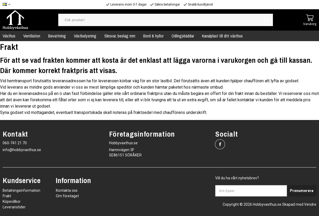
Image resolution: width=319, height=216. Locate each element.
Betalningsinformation (21, 190)
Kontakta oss (67, 190)
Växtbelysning (85, 36)
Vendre (310, 204)
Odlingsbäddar (183, 36)
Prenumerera (301, 191)
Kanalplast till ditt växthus (222, 36)
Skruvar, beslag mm (119, 36)
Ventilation (31, 36)
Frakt (7, 196)
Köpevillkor (12, 201)
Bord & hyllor (153, 36)
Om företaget (67, 196)
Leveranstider (14, 207)
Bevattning (57, 36)
